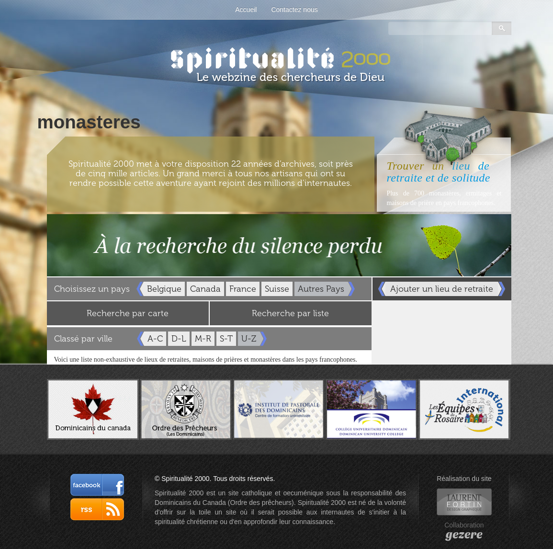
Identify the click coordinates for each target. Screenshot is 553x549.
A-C (155, 338)
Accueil (246, 9)
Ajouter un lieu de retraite (441, 289)
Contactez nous (294, 9)
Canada (205, 289)
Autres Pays (321, 289)
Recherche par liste (290, 313)
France (242, 289)
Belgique (164, 289)
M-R (203, 338)
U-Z (248, 338)
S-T (226, 338)
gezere (464, 534)
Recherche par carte (128, 313)
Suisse (277, 289)
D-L (178, 338)
